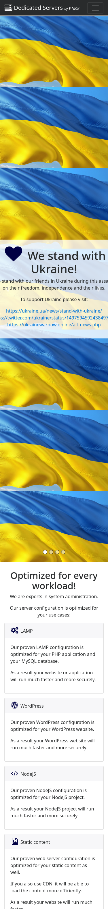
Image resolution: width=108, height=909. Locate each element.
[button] (8, 289)
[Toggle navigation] (95, 8)
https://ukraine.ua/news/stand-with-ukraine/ (54, 311)
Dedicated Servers (42, 7)
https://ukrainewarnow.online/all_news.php (54, 324)
